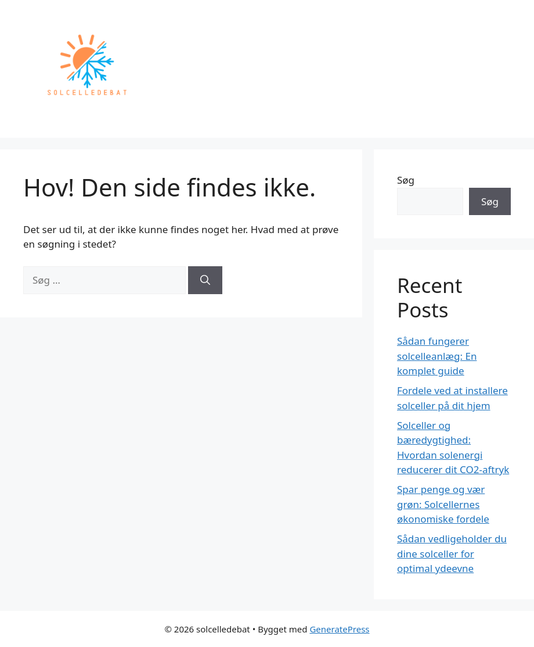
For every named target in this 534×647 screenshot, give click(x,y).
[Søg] (205, 280)
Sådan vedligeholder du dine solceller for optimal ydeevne (452, 553)
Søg (405, 180)
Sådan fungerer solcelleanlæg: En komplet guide (437, 355)
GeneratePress (339, 629)
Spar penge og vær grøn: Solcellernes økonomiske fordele (443, 504)
